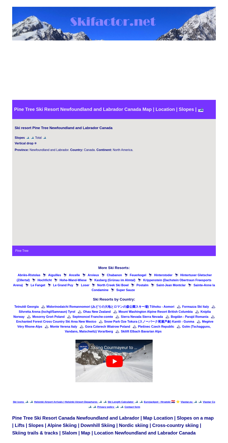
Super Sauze (125, 290)
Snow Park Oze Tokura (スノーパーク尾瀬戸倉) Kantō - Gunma (149, 321)
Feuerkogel (138, 275)
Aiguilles (54, 275)
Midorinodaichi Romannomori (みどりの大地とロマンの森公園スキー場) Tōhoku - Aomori (110, 306)
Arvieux (93, 275)
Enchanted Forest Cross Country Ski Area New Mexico (56, 321)
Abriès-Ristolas (29, 275)
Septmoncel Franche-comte (92, 316)
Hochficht (44, 280)
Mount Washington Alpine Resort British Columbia (156, 311)
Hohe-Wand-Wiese (73, 280)
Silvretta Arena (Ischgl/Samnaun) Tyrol (47, 311)
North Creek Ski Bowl (113, 285)
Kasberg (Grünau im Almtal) (114, 280)
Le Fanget (38, 285)
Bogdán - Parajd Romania (189, 316)
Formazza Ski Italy (195, 306)
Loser (85, 285)
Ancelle (74, 275)
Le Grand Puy (63, 285)
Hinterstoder (163, 275)
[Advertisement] (114, 71)
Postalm (142, 285)
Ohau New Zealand (97, 311)
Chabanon (114, 275)
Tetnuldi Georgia (26, 306)
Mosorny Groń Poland (48, 316)
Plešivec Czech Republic (156, 326)
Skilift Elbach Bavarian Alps (141, 331)
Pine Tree (21, 250)
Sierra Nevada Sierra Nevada (142, 316)
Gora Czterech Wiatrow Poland (107, 326)
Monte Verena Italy (63, 326)
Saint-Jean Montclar (171, 285)
